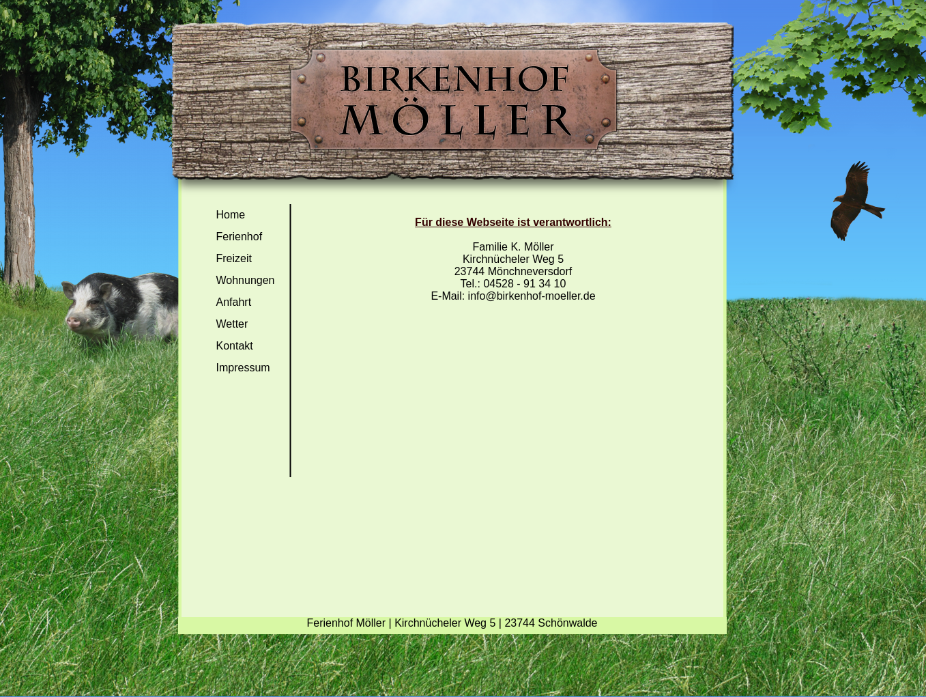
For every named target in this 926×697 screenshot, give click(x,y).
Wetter (232, 324)
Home (231, 215)
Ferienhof (239, 236)
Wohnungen (245, 280)
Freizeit (234, 258)
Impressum (243, 367)
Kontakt (234, 346)
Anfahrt (234, 302)
